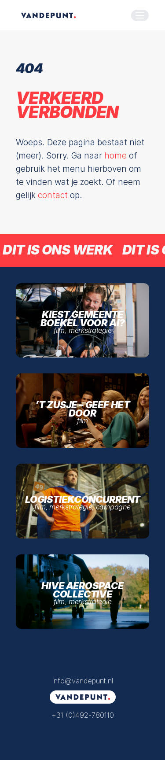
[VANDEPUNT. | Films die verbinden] (48, 15)
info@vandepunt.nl (82, 680)
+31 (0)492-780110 (82, 715)
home (115, 156)
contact (53, 195)
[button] (140, 15)
